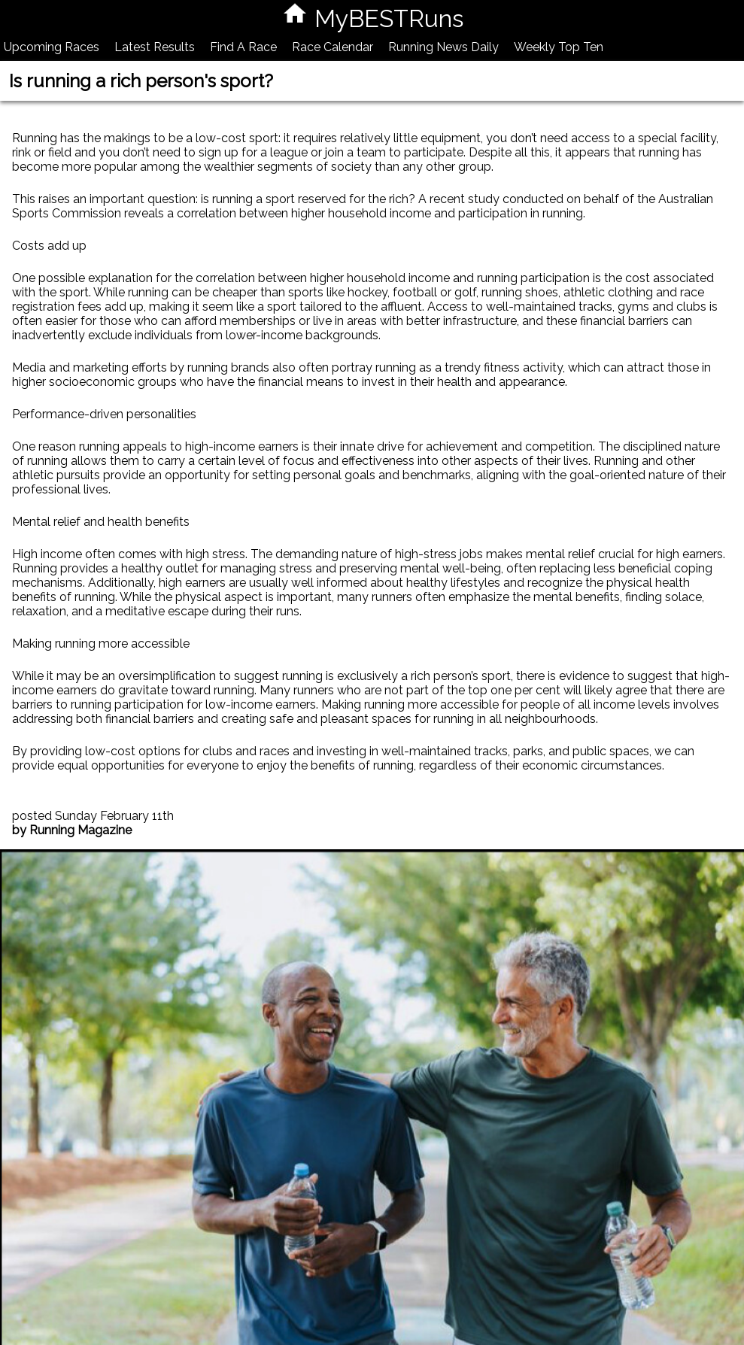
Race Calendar (332, 47)
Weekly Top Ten (558, 47)
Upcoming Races (51, 47)
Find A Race (243, 47)
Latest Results (154, 47)
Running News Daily (443, 47)
